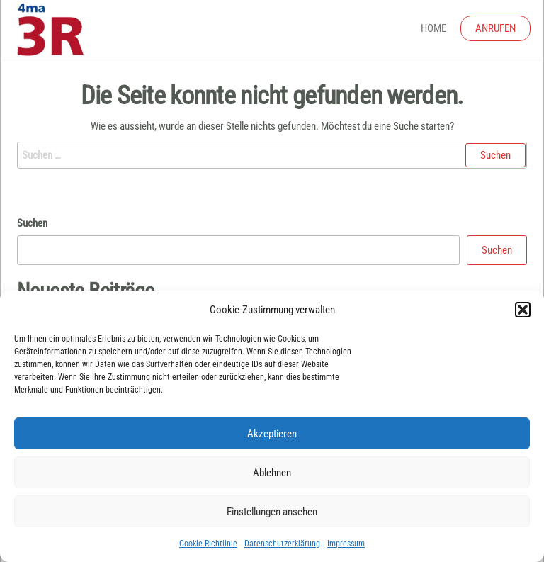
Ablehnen (272, 472)
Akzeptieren (272, 433)
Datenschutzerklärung (282, 544)
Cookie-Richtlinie (208, 544)
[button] (523, 310)
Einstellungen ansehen (272, 511)
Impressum (346, 544)
